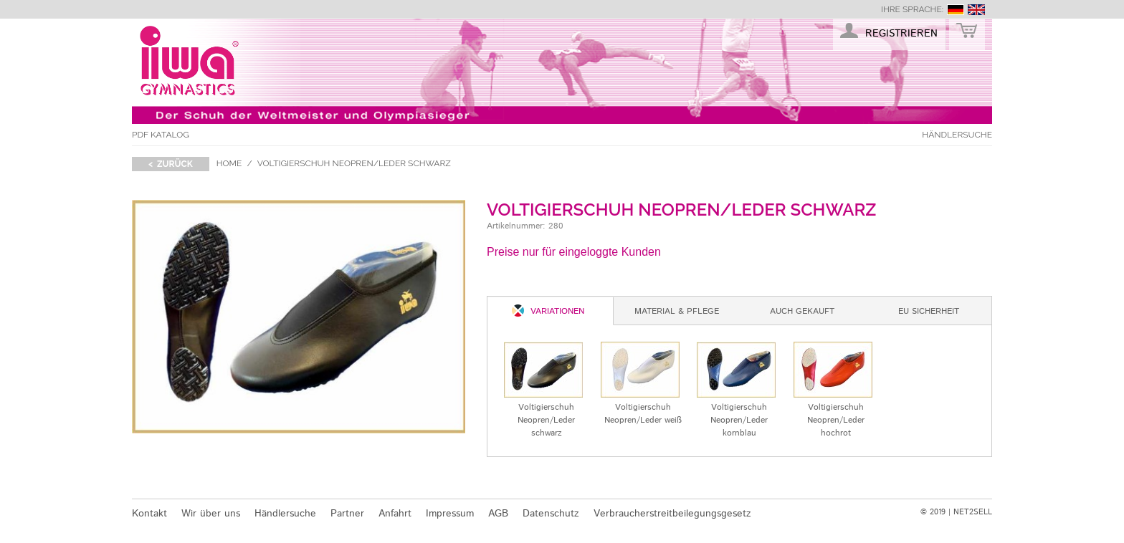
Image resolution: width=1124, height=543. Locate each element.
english (976, 9)
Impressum (450, 513)
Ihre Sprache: (912, 9)
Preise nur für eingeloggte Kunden (574, 252)
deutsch (955, 9)
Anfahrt (394, 513)
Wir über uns (210, 513)
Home (229, 163)
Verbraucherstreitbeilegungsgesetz (672, 513)
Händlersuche (957, 135)
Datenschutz (551, 513)
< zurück (170, 164)
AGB (498, 513)
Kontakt (149, 513)
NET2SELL (972, 512)
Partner (347, 513)
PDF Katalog (160, 135)
